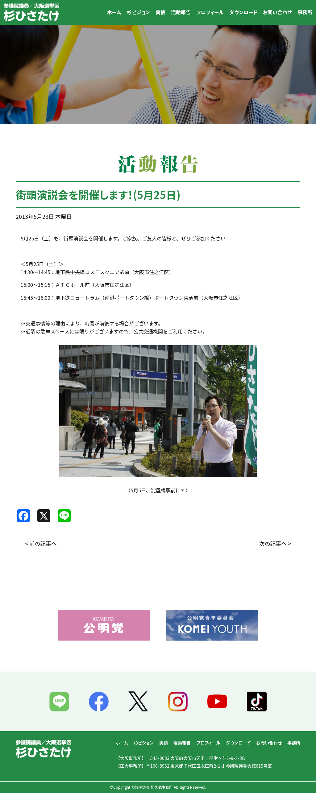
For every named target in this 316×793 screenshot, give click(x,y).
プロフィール (210, 12)
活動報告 (181, 12)
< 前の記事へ (41, 543)
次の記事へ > (275, 543)
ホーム (114, 12)
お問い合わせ (277, 12)
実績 (160, 12)
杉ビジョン (138, 12)
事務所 (304, 12)
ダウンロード (243, 12)
